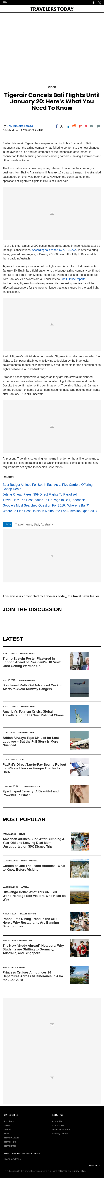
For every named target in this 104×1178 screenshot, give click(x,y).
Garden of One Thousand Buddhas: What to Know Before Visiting (34, 867)
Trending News (26, 653)
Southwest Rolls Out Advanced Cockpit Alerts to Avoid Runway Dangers (32, 687)
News (22, 834)
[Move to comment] (98, 126)
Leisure (8, 1129)
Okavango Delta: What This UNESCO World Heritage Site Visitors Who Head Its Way (34, 895)
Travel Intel (10, 1145)
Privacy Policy (60, 1133)
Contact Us (58, 1125)
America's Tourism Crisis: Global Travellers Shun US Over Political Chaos (33, 713)
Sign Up (93, 1165)
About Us (57, 1121)
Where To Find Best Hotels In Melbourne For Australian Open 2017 (50, 511)
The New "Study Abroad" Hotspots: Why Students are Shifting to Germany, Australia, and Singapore (33, 949)
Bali (36, 524)
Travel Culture (28, 913)
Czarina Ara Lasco (19, 126)
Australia (47, 524)
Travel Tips (10, 1141)
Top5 (6, 1133)
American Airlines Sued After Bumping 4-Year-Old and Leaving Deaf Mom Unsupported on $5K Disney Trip (34, 842)
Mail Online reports (73, 279)
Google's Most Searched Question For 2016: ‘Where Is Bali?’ (46, 505)
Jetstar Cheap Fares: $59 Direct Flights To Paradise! (40, 494)
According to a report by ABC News (54, 249)
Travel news (23, 524)
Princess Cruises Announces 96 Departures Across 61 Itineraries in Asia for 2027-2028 (33, 976)
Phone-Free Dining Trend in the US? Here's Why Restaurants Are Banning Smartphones (31, 922)
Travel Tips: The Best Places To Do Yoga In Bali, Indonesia (44, 500)
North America (29, 860)
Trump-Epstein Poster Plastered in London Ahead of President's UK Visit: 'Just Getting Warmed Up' (32, 662)
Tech (21, 759)
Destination (25, 940)
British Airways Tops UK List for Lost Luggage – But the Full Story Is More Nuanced (31, 741)
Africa (25, 887)
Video (52, 87)
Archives (9, 1121)
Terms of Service (61, 1129)
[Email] (91, 126)
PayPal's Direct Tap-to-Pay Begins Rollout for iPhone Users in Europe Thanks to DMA (34, 768)
